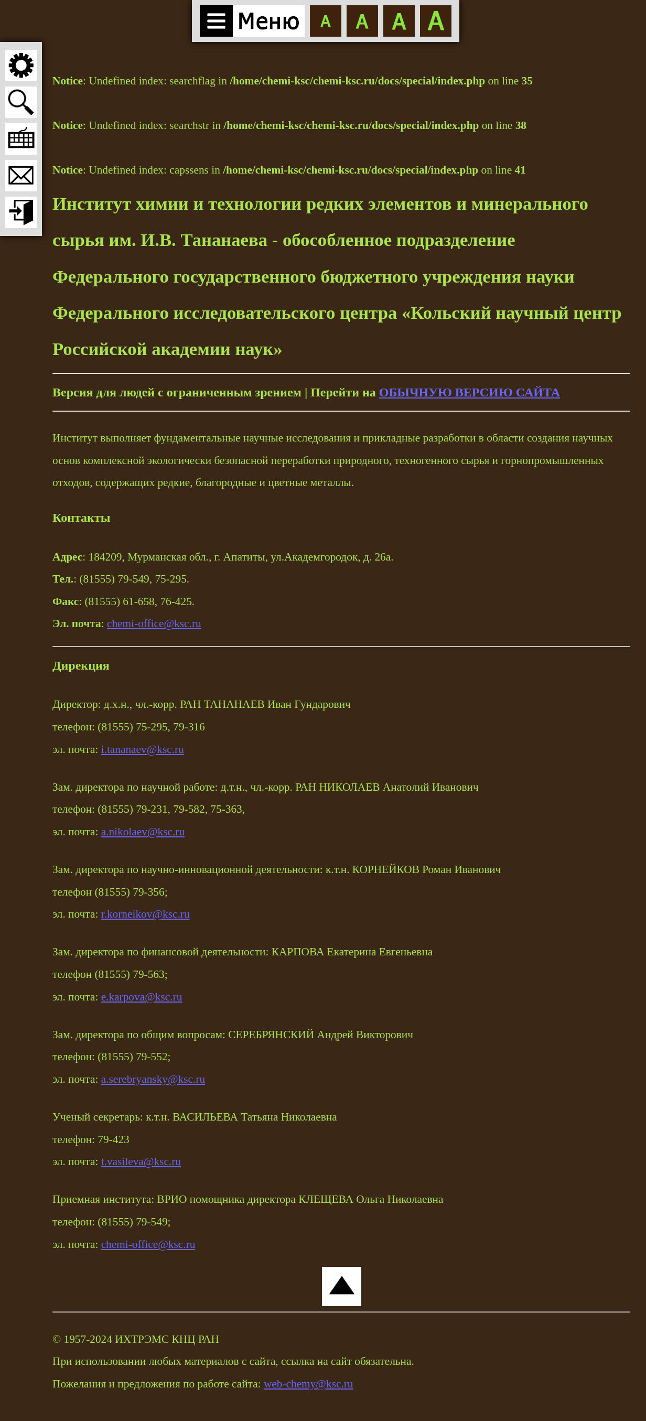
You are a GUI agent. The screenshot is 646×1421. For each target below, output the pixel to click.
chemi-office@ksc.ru (154, 623)
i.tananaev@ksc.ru (142, 749)
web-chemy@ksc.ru (308, 1383)
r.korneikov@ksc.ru (145, 914)
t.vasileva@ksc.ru (141, 1161)
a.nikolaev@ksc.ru (143, 831)
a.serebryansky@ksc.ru (153, 1079)
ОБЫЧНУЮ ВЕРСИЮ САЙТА (469, 392)
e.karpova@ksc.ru (141, 997)
